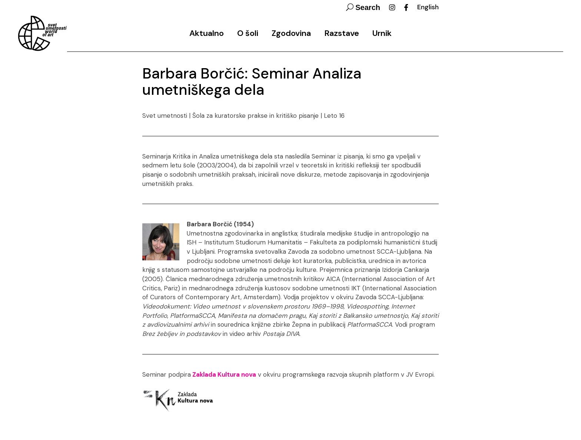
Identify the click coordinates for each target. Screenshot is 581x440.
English (428, 7)
